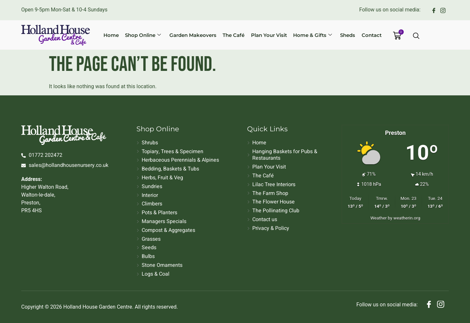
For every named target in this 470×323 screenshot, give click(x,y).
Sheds (342, 35)
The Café (235, 35)
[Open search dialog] (416, 36)
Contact (363, 35)
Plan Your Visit (268, 35)
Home (120, 35)
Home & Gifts (309, 35)
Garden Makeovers (196, 35)
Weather (378, 217)
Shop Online (149, 35)
